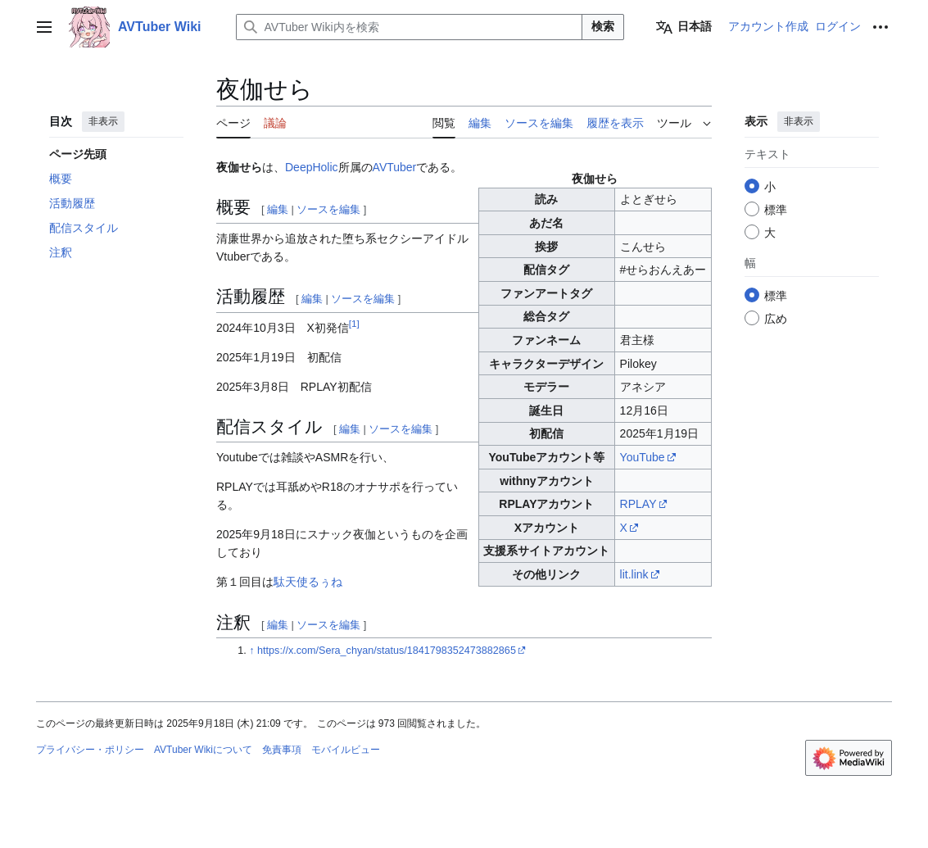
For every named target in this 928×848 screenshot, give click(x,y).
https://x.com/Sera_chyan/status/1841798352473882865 (386, 650)
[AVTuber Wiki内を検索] (409, 27)
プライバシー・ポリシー (90, 749)
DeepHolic (311, 167)
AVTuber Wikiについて (203, 749)
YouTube (642, 457)
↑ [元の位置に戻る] (251, 650)
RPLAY (638, 503)
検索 (602, 26)
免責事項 (281, 749)
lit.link (634, 574)
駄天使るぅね (308, 581)
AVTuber (395, 167)
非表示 (103, 121)
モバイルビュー (345, 749)
